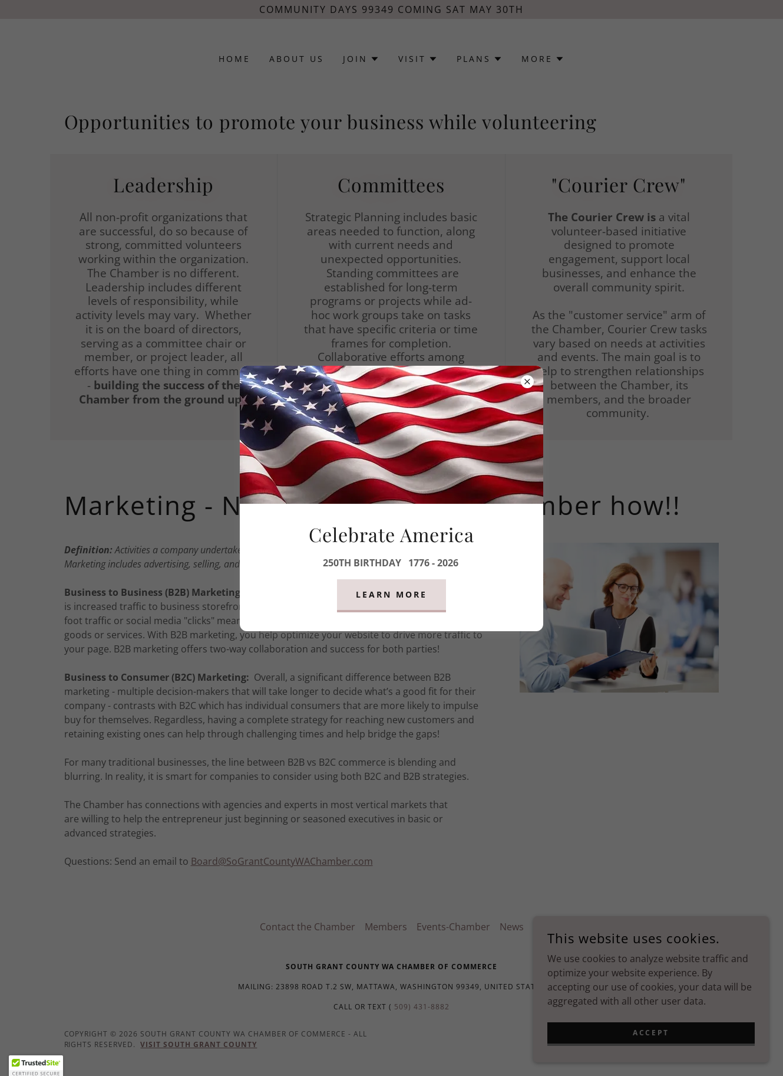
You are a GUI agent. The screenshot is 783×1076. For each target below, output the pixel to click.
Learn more (391, 594)
